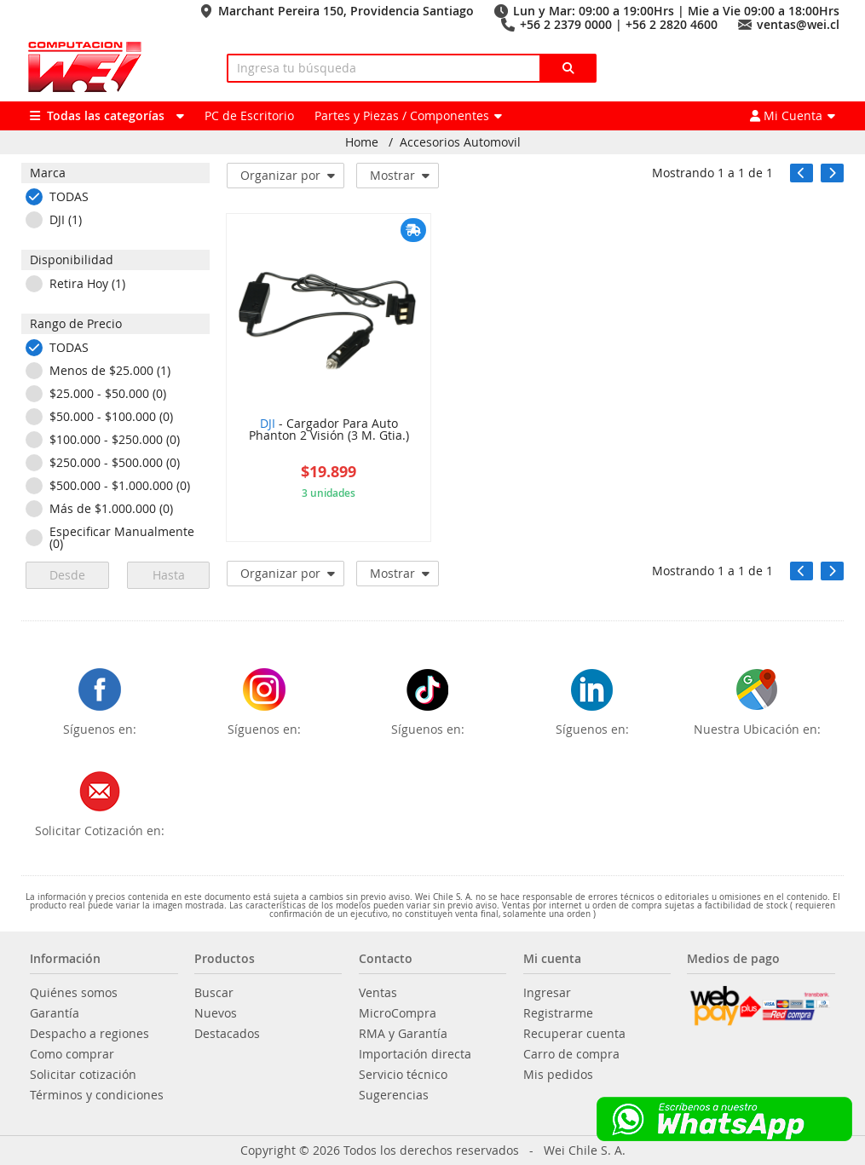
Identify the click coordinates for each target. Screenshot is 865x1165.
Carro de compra (571, 1054)
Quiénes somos (74, 993)
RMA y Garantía (403, 1034)
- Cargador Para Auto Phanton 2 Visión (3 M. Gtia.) (329, 430)
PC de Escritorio (249, 115)
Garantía (54, 1013)
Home (361, 142)
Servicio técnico (403, 1075)
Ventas (378, 993)
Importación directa (415, 1054)
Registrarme (558, 1013)
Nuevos (215, 1013)
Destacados (227, 1034)
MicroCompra (397, 1013)
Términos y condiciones (97, 1095)
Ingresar (547, 993)
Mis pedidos (558, 1075)
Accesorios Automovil (460, 142)
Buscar (214, 993)
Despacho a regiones (89, 1034)
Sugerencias (394, 1095)
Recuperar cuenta (574, 1034)
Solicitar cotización (83, 1075)
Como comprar (72, 1054)
